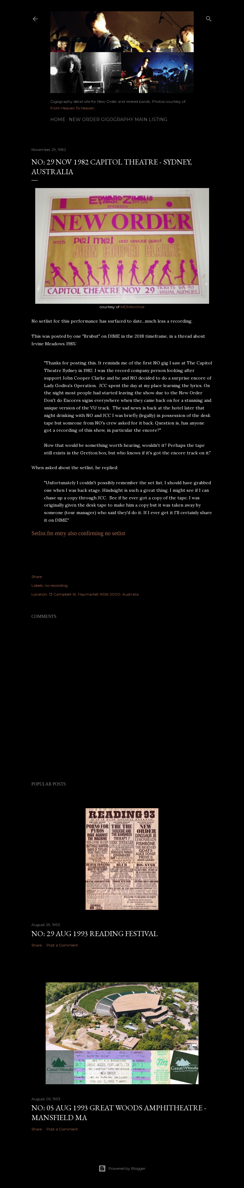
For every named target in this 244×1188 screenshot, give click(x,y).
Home (57, 119)
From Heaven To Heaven (72, 108)
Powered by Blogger (122, 1168)
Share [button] (36, 576)
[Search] (209, 17)
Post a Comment (62, 945)
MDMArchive (132, 306)
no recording (56, 585)
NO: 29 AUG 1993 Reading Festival (94, 933)
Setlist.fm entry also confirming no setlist (78, 533)
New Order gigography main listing (118, 119)
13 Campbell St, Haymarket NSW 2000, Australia (94, 594)
